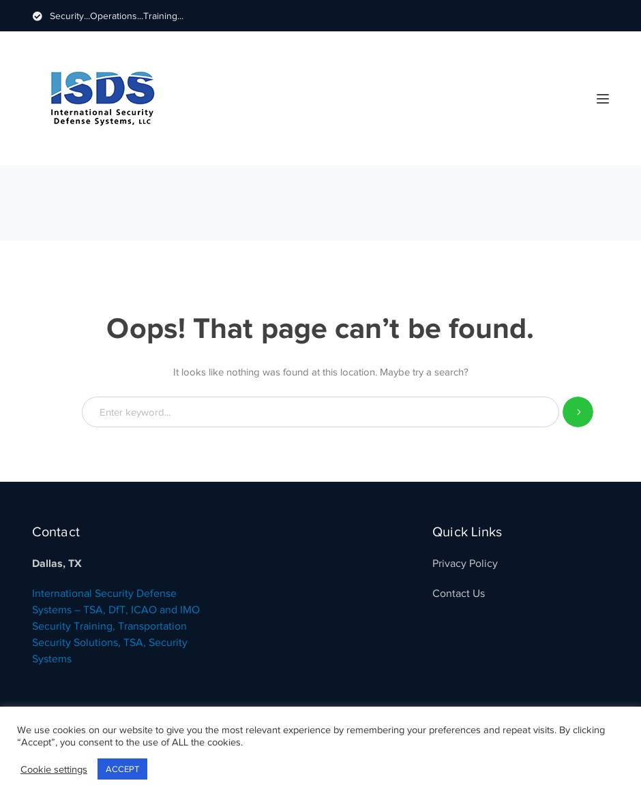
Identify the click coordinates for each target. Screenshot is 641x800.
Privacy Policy (465, 563)
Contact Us (458, 593)
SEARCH (578, 412)
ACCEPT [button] (122, 769)
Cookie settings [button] (53, 769)
